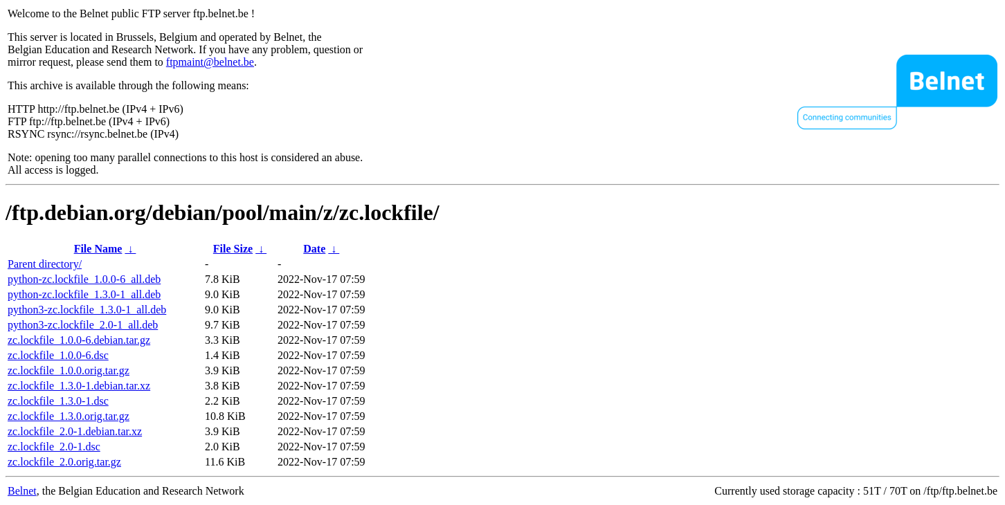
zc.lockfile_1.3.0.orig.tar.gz (68, 416)
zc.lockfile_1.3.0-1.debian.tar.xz (79, 386)
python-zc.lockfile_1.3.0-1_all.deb (84, 294)
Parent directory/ (45, 264)
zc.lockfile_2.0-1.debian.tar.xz (75, 431)
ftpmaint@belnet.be (210, 62)
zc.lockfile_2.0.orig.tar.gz (64, 462)
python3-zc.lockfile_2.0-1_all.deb (83, 325)
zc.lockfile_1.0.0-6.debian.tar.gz (79, 340)
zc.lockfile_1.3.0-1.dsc (58, 401)
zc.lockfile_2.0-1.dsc (54, 446)
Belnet (22, 491)
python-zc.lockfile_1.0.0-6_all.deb (84, 279)
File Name (98, 249)
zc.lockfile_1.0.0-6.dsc (58, 355)
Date (314, 249)
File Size (233, 249)
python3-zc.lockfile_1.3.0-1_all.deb (87, 309)
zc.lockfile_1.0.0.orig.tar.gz (68, 370)
